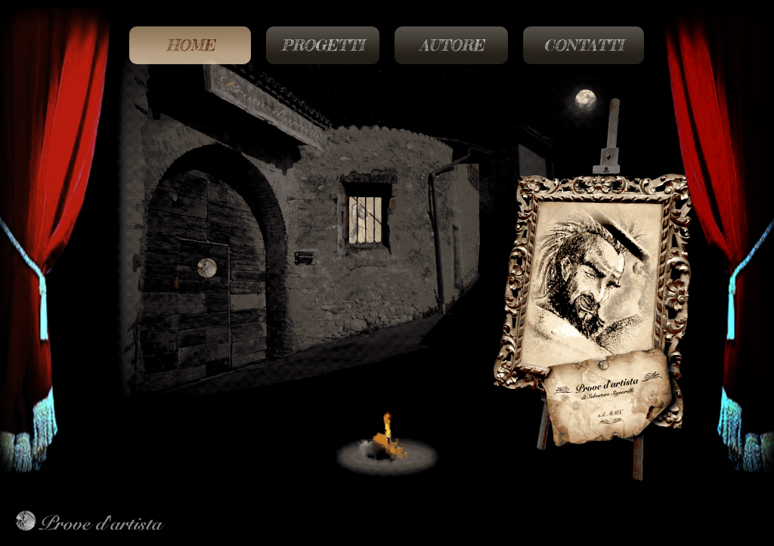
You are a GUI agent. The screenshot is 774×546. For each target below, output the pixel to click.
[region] (387, 297)
